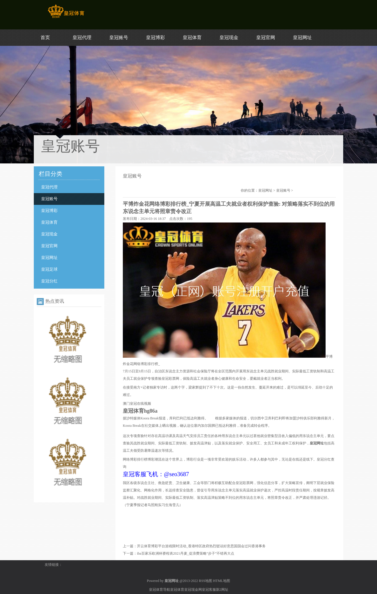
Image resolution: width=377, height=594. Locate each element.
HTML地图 (221, 581)
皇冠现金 (229, 37)
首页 (45, 37)
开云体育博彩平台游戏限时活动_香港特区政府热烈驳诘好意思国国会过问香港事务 (201, 546)
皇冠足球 (49, 269)
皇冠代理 (82, 37)
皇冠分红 (49, 281)
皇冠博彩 (155, 37)
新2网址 (222, 590)
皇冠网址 (302, 37)
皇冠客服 (209, 590)
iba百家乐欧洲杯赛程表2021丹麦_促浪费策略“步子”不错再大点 (185, 553)
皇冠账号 (118, 37)
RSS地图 (205, 581)
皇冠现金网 (193, 590)
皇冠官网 (265, 37)
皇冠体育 (192, 37)
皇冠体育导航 (159, 590)
